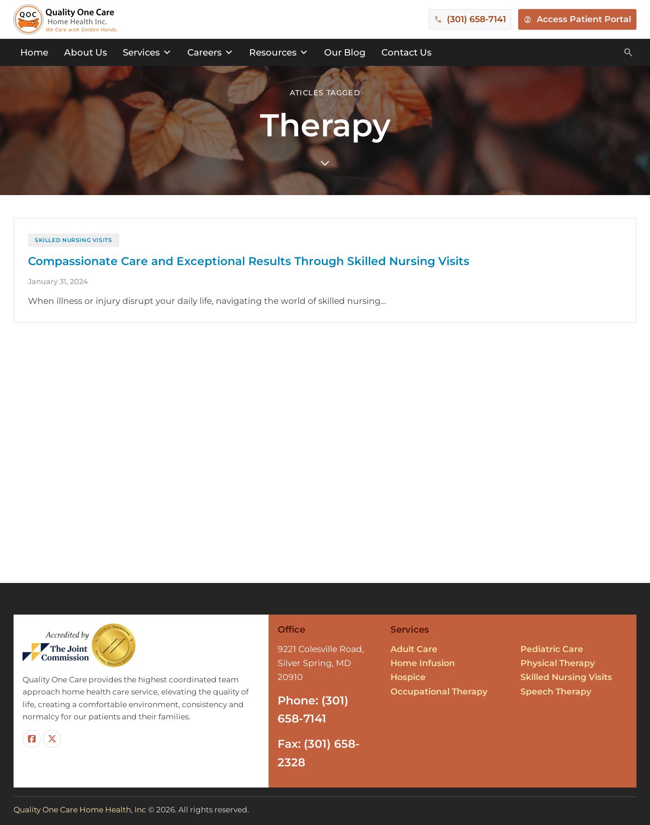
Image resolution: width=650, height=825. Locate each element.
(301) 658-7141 (476, 19)
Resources (278, 52)
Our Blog (345, 52)
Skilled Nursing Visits (73, 249)
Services (147, 52)
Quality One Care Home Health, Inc (80, 809)
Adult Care (413, 649)
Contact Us (406, 52)
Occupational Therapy (439, 691)
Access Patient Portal (584, 19)
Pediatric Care (551, 649)
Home (34, 52)
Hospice (408, 677)
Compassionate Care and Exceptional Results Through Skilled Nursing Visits (248, 270)
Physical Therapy (557, 663)
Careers (210, 52)
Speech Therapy (555, 691)
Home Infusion (422, 663)
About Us (85, 52)
